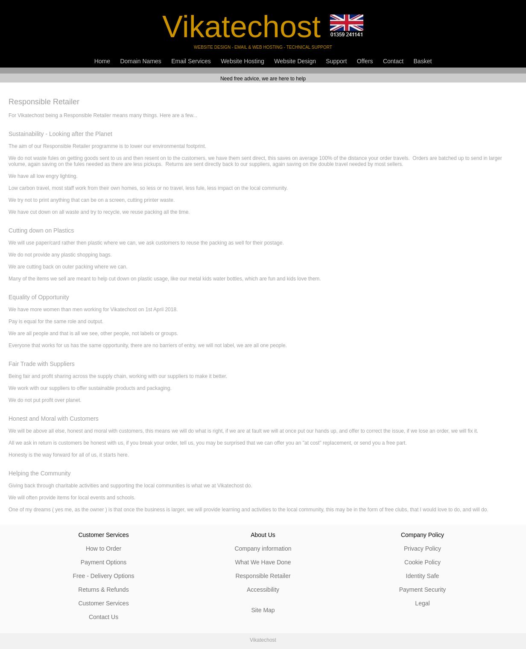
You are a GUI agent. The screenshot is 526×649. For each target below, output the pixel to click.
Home (102, 61)
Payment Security (422, 589)
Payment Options (103, 562)
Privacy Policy (422, 548)
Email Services (191, 61)
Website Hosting (242, 61)
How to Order (103, 548)
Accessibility (263, 589)
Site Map (263, 610)
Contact (393, 61)
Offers (365, 61)
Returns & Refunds (103, 589)
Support (336, 61)
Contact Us (103, 617)
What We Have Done (263, 562)
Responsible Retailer (262, 575)
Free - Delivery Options (103, 575)
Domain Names (140, 61)
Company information (262, 548)
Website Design (295, 61)
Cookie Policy (422, 562)
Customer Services (103, 603)
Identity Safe (422, 575)
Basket (423, 61)
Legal (422, 603)
